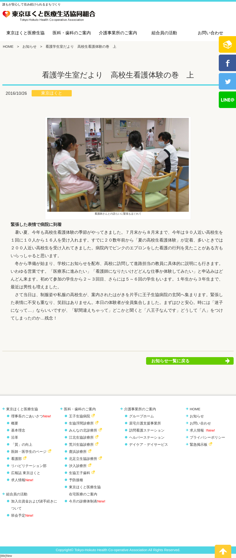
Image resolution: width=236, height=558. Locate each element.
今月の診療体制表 (87, 501)
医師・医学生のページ (28, 452)
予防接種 (76, 480)
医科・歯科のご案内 (72, 32)
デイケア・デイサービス (148, 444)
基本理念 (18, 430)
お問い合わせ (210, 32)
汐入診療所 (78, 466)
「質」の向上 (21, 444)
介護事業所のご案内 (118, 32)
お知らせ (29, 46)
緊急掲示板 (198, 444)
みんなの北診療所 (83, 430)
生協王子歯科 (79, 473)
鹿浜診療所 (78, 452)
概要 (14, 423)
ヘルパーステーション (146, 437)
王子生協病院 (79, 416)
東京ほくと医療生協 (25, 32)
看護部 (16, 459)
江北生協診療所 (81, 437)
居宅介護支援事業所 (145, 423)
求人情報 (22, 480)
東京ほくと (51, 93)
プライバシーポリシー (207, 437)
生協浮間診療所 (81, 423)
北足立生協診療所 (83, 459)
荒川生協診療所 (81, 444)
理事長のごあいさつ (31, 416)
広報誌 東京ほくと (25, 473)
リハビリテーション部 (28, 466)
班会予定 (22, 515)
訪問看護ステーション (146, 430)
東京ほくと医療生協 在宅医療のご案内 (85, 490)
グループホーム (141, 416)
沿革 (14, 437)
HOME (8, 46)
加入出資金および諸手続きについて (34, 504)
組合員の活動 (164, 32)
